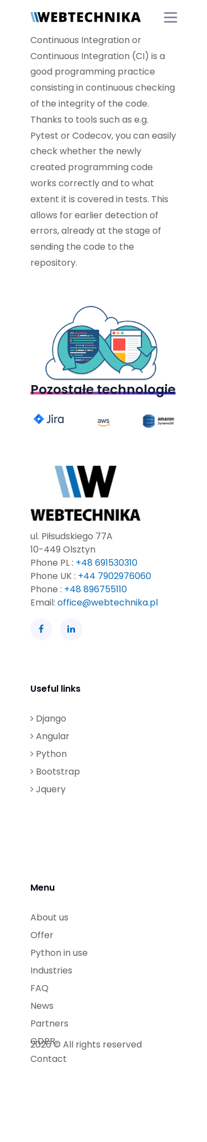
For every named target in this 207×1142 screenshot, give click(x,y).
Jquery (48, 789)
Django (48, 718)
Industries (51, 970)
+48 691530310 (106, 562)
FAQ (39, 988)
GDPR (42, 1041)
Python (48, 754)
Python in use (59, 952)
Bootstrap (55, 771)
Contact (48, 1058)
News (42, 1005)
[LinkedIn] (71, 629)
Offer (42, 935)
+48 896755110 (95, 589)
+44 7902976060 (114, 576)
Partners (49, 1023)
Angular (50, 736)
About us (49, 917)
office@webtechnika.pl (107, 602)
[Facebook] (41, 629)
